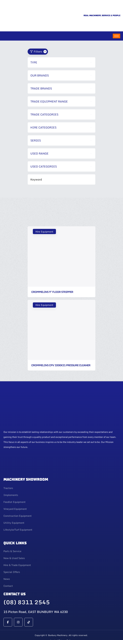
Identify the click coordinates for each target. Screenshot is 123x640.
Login (53, 629)
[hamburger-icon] (116, 24)
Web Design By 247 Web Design (61, 636)
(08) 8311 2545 (26, 590)
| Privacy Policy (65, 629)
